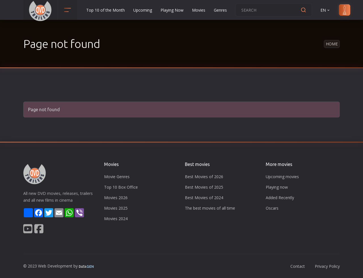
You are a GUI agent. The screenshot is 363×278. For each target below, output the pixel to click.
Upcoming (142, 10)
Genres (220, 10)
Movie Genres (117, 176)
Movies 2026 (116, 197)
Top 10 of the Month (105, 10)
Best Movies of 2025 (204, 187)
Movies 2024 (116, 218)
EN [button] (325, 10)
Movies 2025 (116, 208)
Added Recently (280, 197)
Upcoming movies (282, 176)
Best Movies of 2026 (204, 176)
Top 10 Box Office (121, 187)
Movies (198, 10)
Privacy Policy (327, 266)
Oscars (272, 208)
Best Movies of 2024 (204, 197)
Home (332, 44)
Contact (297, 266)
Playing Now (172, 10)
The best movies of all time (210, 208)
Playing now (277, 187)
